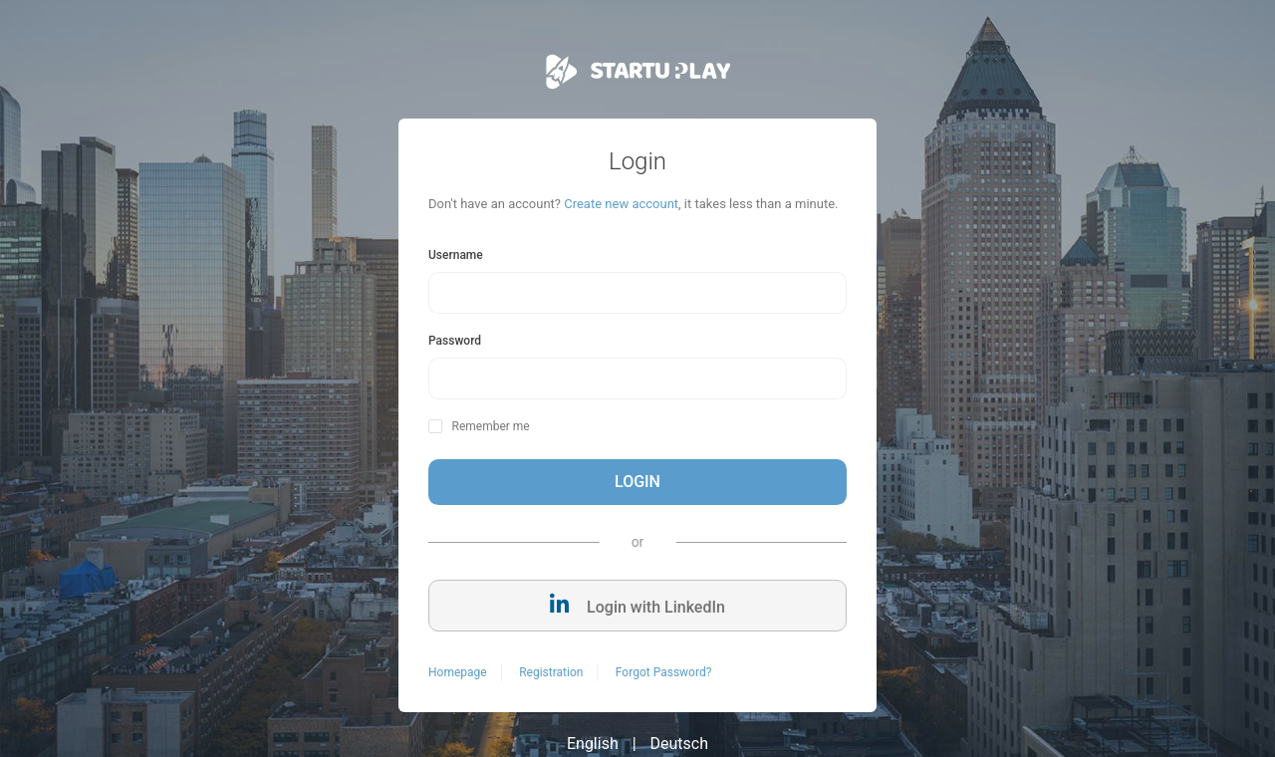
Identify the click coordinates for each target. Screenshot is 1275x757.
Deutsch (679, 743)
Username (455, 255)
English (593, 743)
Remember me (490, 426)
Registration (551, 672)
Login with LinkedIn (637, 605)
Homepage (457, 672)
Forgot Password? (663, 672)
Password (454, 341)
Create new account (621, 203)
